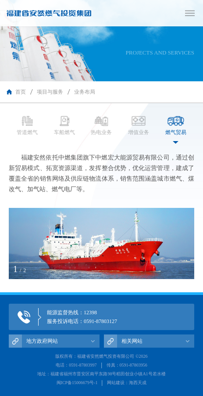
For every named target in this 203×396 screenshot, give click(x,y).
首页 (20, 92)
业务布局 (84, 92)
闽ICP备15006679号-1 (77, 382)
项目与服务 (50, 92)
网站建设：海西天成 (126, 382)
